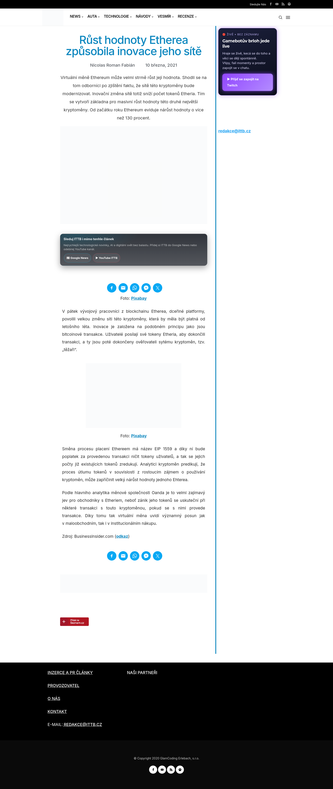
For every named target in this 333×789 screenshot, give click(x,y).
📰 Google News (77, 258)
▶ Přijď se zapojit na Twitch (243, 82)
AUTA (92, 16)
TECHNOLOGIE (116, 16)
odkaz (122, 536)
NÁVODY (143, 16)
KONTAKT (57, 711)
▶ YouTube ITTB (106, 258)
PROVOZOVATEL (63, 685)
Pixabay (139, 298)
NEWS (75, 16)
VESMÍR (164, 16)
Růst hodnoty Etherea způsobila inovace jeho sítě (133, 45)
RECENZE (186, 16)
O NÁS (54, 698)
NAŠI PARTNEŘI (142, 672)
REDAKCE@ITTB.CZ (83, 724)
